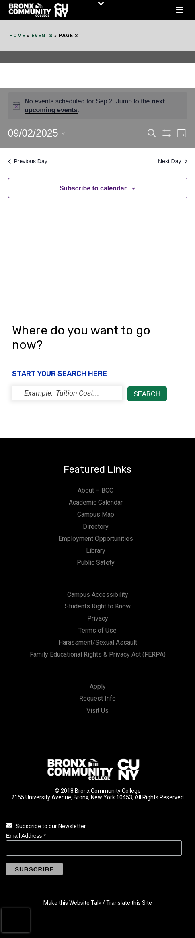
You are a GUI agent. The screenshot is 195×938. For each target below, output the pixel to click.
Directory (96, 526)
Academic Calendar (96, 502)
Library (95, 550)
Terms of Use (97, 630)
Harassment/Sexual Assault (97, 642)
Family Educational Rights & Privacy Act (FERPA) (98, 654)
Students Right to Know (98, 606)
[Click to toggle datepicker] (36, 133)
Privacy (97, 618)
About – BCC (95, 490)
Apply (98, 686)
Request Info (97, 698)
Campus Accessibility (97, 594)
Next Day (172, 161)
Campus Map (95, 514)
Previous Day (27, 161)
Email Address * (26, 836)
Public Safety (96, 562)
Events (42, 35)
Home (17, 35)
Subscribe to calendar (93, 188)
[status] (67, 393)
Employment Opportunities (95, 538)
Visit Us (97, 710)
